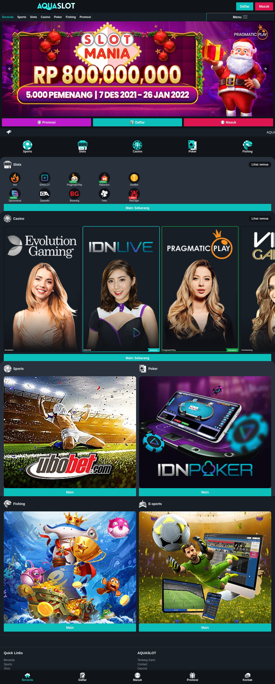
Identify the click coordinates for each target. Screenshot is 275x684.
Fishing (71, 17)
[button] (10, 69)
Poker (58, 17)
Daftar (244, 6)
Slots (33, 17)
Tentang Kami (146, 660)
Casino (45, 17)
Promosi (85, 17)
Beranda (7, 17)
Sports (21, 17)
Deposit (142, 668)
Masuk (264, 6)
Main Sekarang (137, 208)
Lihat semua (260, 164)
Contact (142, 664)
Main (70, 492)
